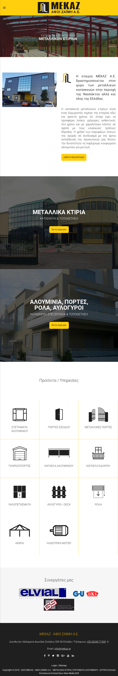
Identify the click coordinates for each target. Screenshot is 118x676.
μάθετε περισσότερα (74, 157)
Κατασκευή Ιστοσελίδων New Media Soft (59, 673)
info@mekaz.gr (62, 648)
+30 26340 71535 (96, 641)
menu (4, 8)
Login (54, 665)
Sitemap (63, 665)
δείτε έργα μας (59, 229)
